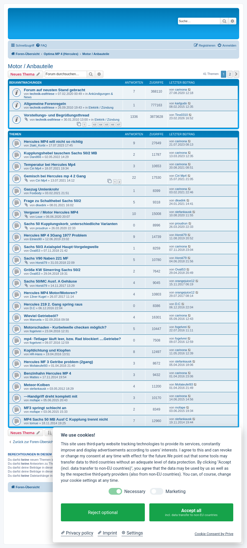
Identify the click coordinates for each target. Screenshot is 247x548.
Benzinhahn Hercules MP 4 (47, 373)
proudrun (42, 228)
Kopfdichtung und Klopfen (47, 350)
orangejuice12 (185, 281)
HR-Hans (36, 354)
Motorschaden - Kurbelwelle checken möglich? (65, 327)
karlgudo (181, 103)
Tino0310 (181, 114)
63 (94, 124)
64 (100, 124)
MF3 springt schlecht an (45, 408)
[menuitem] (41, 45)
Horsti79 (181, 235)
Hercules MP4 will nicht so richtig (53, 141)
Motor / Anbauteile (30, 66)
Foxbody (36, 193)
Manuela (36, 319)
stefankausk (183, 212)
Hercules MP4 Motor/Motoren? (50, 293)
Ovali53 (35, 250)
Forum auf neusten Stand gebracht (54, 90)
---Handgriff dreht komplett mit (50, 396)
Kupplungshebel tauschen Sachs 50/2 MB (60, 153)
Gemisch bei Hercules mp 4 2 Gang (55, 176)
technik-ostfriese (42, 93)
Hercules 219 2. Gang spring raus (53, 304)
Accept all (191, 512)
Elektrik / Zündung (101, 107)
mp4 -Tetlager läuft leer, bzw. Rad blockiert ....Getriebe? (72, 339)
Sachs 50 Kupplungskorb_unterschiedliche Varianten (70, 224)
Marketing (176, 491)
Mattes (34, 377)
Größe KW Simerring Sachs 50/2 (52, 270)
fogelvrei (36, 331)
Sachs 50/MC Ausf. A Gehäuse (50, 281)
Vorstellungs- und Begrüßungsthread (56, 115)
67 (118, 124)
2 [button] (230, 74)
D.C (32, 308)
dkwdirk (41, 205)
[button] (236, 74)
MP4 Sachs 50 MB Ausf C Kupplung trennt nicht (66, 419)
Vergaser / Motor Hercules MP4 (51, 212)
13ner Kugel (38, 296)
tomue (34, 423)
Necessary (134, 491)
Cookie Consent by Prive (214, 534)
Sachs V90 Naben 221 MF (46, 258)
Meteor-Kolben (37, 385)
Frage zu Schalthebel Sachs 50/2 (52, 201)
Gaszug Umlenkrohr (41, 189)
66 (112, 124)
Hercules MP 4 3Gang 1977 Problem (55, 235)
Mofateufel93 (39, 365)
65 (106, 124)
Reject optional (103, 512)
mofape (35, 400)
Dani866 (35, 157)
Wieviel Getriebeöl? (41, 316)
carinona (181, 89)
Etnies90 (36, 239)
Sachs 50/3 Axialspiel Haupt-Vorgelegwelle (61, 247)
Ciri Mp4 (35, 168)
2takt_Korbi (37, 145)
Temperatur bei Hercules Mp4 (50, 164)
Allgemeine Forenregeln (45, 104)
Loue (39, 216)
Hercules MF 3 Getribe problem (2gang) (58, 362)
